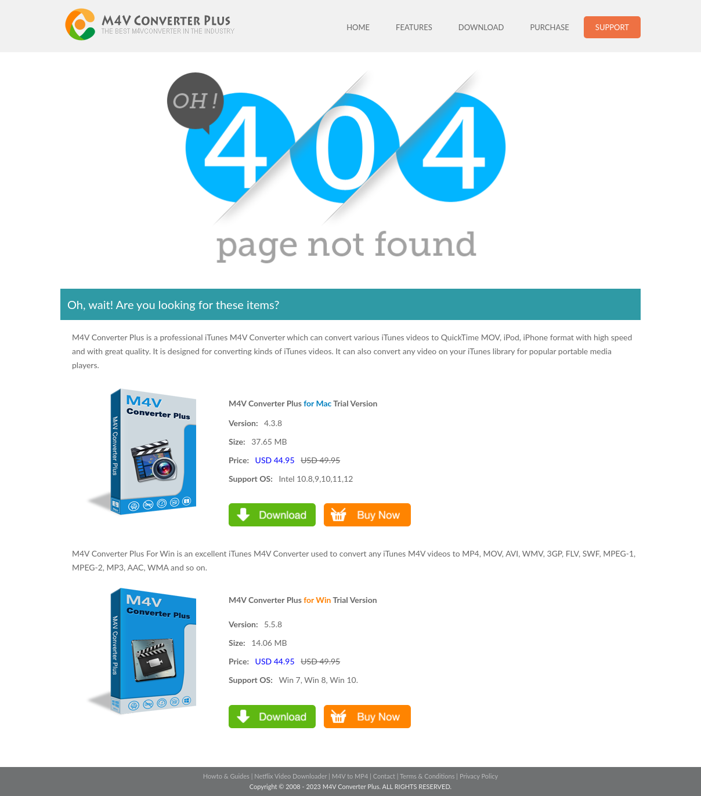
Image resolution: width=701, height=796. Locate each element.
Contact (384, 776)
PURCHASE (549, 27)
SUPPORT (612, 27)
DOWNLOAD (481, 27)
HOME (358, 27)
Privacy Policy (479, 776)
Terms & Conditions (427, 776)
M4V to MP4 (350, 776)
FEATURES (414, 27)
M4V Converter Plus (161, 26)
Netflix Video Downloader (290, 776)
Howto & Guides (226, 776)
